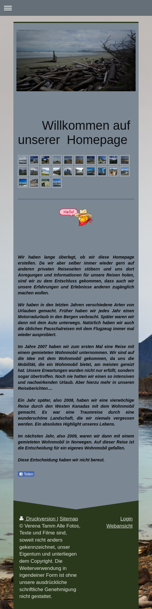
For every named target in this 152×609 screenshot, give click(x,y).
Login (126, 519)
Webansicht (119, 526)
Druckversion (38, 519)
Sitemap (69, 519)
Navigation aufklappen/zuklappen (76, 7)
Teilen (26, 474)
